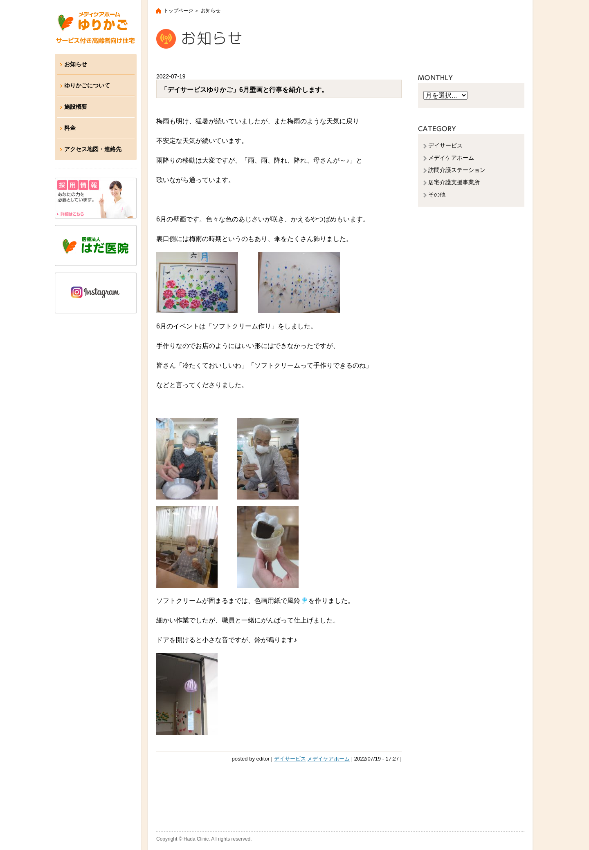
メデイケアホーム (328, 759)
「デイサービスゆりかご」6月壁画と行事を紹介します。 (244, 89)
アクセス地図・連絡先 (92, 149)
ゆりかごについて (87, 85)
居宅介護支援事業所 (454, 182)
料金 (70, 128)
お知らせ (75, 64)
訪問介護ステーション (457, 170)
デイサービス (290, 759)
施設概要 (75, 106)
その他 (436, 194)
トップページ (178, 10)
